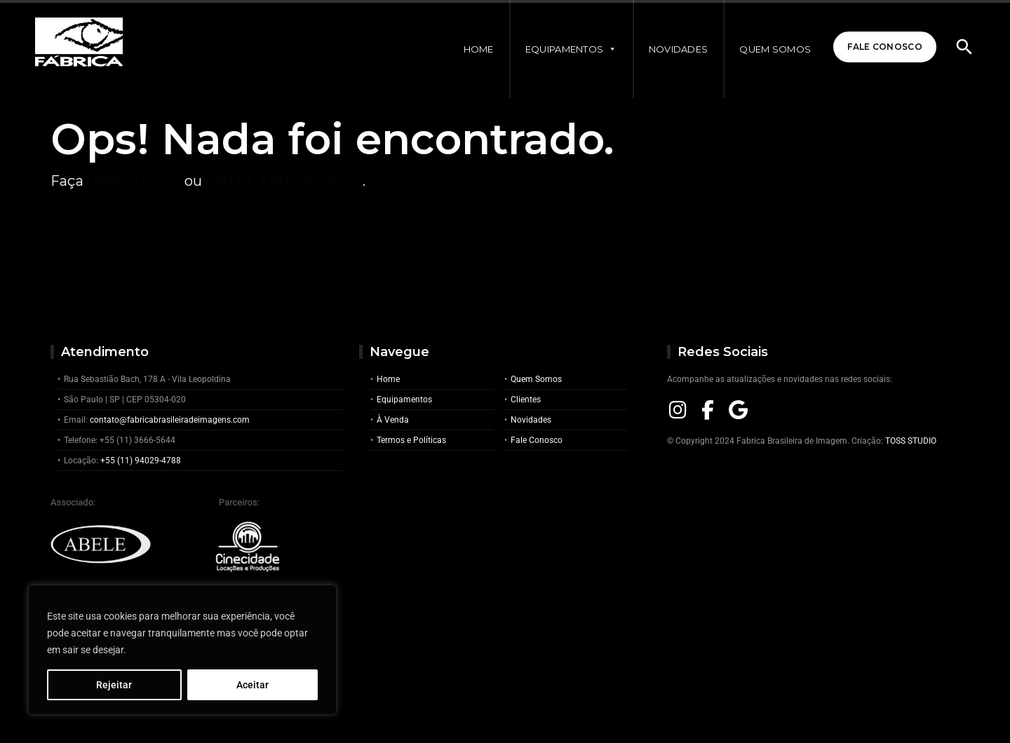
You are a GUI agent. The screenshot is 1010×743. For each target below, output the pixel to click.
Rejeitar (114, 684)
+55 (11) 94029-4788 (140, 460)
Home (479, 49)
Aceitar (252, 684)
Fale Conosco (884, 46)
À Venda (393, 420)
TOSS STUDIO (910, 441)
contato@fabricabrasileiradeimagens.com (170, 420)
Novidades (678, 49)
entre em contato (281, 180)
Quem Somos (775, 49)
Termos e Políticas (411, 440)
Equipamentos (571, 49)
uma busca (130, 180)
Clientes (526, 399)
